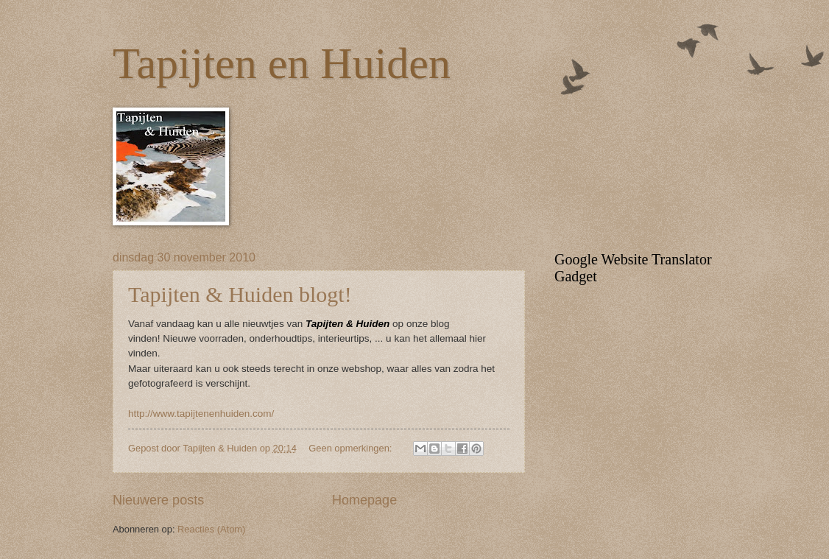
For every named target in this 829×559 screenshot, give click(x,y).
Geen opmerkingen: (351, 448)
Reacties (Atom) (211, 529)
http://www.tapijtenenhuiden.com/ (201, 413)
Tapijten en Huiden (282, 63)
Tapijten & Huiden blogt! (240, 294)
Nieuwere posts (158, 500)
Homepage (364, 500)
